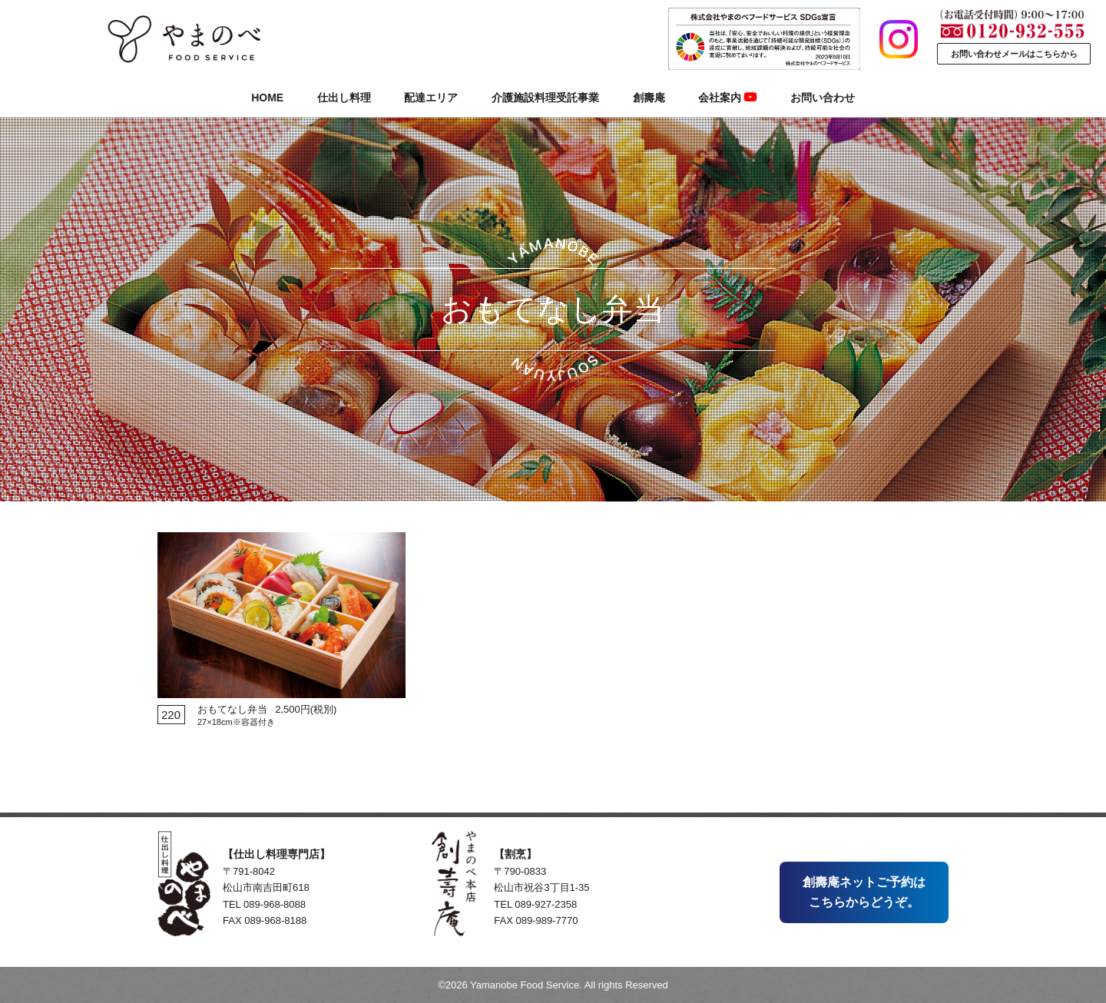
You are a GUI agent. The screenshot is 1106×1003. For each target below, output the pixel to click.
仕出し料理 (344, 97)
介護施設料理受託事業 (545, 97)
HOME (267, 97)
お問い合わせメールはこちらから (1014, 53)
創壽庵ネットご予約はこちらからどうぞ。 (864, 892)
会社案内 (727, 97)
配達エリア (431, 97)
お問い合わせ (822, 97)
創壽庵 (649, 97)
